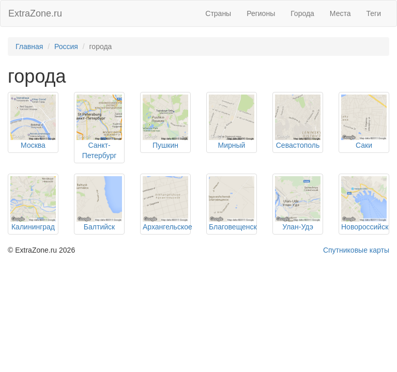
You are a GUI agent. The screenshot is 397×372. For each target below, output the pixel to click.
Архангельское (167, 227)
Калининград (33, 227)
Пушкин (165, 145)
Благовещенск (233, 227)
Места (340, 13)
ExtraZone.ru (35, 13)
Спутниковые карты (356, 250)
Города (302, 13)
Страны (218, 13)
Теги (374, 13)
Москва (33, 145)
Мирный (232, 145)
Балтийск (99, 227)
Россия (66, 46)
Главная (29, 46)
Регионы (261, 13)
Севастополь (298, 145)
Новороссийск (364, 227)
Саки (364, 145)
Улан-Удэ (297, 227)
